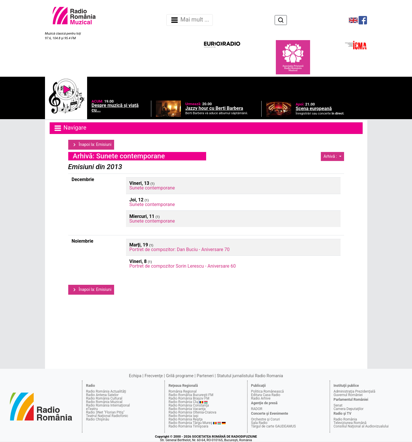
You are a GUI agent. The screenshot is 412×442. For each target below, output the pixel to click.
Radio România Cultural (104, 398)
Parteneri (205, 375)
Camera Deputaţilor (349, 409)
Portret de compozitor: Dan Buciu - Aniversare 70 (179, 249)
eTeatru (92, 409)
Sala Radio (259, 423)
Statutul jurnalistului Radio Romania (250, 375)
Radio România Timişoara (188, 426)
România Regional (182, 391)
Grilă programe (180, 375)
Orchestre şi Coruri (265, 419)
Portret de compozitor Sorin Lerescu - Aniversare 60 (182, 266)
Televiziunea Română (350, 423)
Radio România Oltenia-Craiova (192, 412)
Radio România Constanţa (188, 405)
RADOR (256, 409)
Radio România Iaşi (183, 416)
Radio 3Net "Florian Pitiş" (105, 412)
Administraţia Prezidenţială (354, 391)
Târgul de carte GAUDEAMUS (273, 426)
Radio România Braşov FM (188, 398)
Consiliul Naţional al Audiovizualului (361, 426)
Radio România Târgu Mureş (190, 423)
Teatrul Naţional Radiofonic (107, 416)
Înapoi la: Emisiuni (91, 144)
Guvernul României (348, 395)
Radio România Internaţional (108, 405)
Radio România (345, 419)
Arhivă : (330, 156)
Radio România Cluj (183, 402)
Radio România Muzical (104, 402)
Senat (338, 405)
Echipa (135, 375)
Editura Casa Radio (265, 395)
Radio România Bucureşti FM (190, 395)
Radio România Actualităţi (106, 391)
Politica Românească (267, 391)
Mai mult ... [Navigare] (189, 20)
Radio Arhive (261, 398)
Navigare (70, 128)
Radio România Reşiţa (185, 419)
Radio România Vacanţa (187, 409)
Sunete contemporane (152, 188)
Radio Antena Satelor (102, 395)
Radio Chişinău (97, 419)
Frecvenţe (154, 375)
